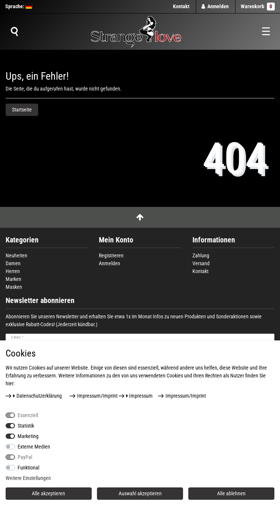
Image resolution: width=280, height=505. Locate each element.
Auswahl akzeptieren (140, 493)
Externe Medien (34, 447)
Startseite (22, 110)
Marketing (28, 436)
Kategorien (22, 240)
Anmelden (109, 263)
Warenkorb (258, 6)
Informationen (213, 240)
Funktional (28, 468)
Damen (13, 263)
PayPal (25, 457)
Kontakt (181, 6)
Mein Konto (116, 240)
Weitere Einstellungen (28, 478)
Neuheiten (16, 255)
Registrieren (111, 255)
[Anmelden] (215, 6)
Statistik (26, 426)
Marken (13, 279)
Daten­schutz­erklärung (37, 396)
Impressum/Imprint (97, 396)
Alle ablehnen (231, 493)
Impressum (139, 396)
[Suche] (14, 31)
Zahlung (200, 255)
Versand (201, 263)
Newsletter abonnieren (40, 300)
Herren (13, 271)
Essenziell (28, 415)
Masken (14, 287)
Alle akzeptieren (48, 493)
